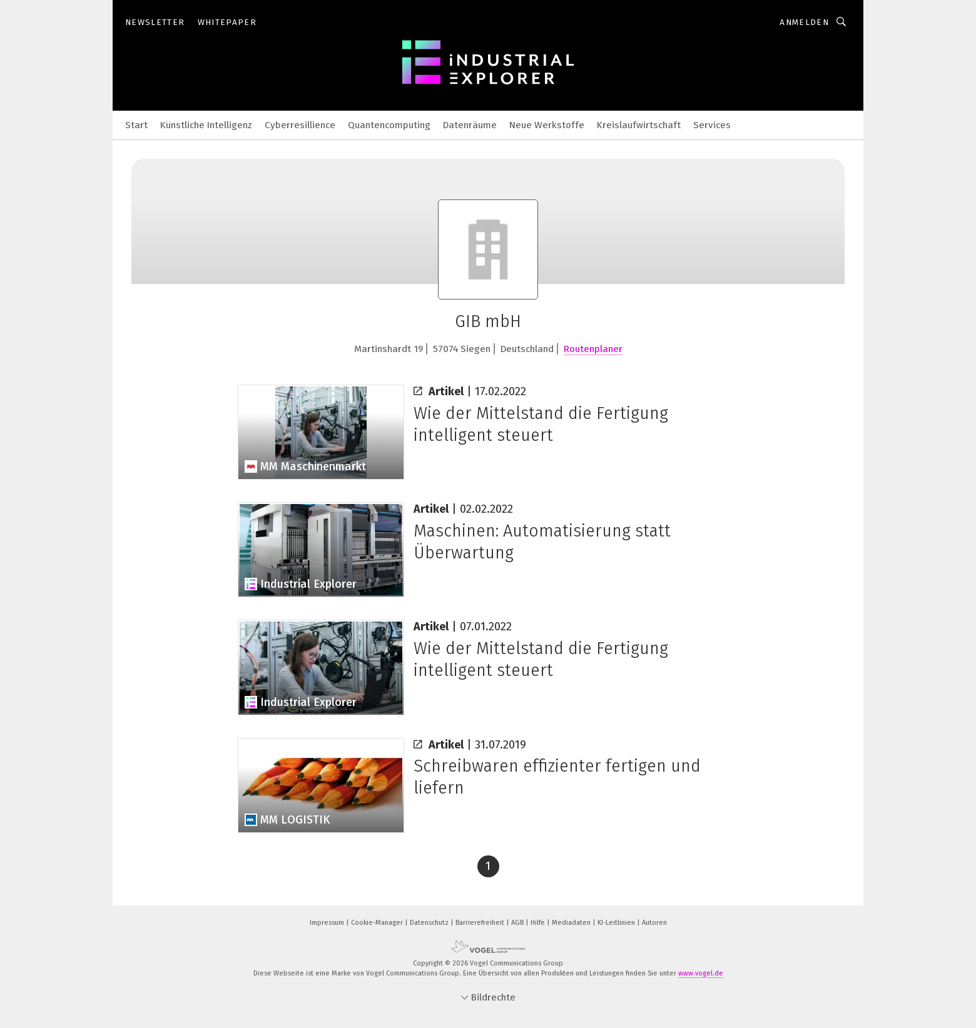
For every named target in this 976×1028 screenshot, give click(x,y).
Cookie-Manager (378, 923)
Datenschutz (430, 923)
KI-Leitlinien (617, 923)
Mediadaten (572, 923)
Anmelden (804, 22)
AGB (518, 923)
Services (712, 125)
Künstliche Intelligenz (206, 125)
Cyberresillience (300, 125)
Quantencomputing (389, 125)
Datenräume (470, 125)
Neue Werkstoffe (546, 125)
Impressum (328, 923)
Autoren (654, 923)
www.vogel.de (700, 973)
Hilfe (539, 923)
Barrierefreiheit (480, 923)
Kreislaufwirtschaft (639, 125)
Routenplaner (593, 349)
